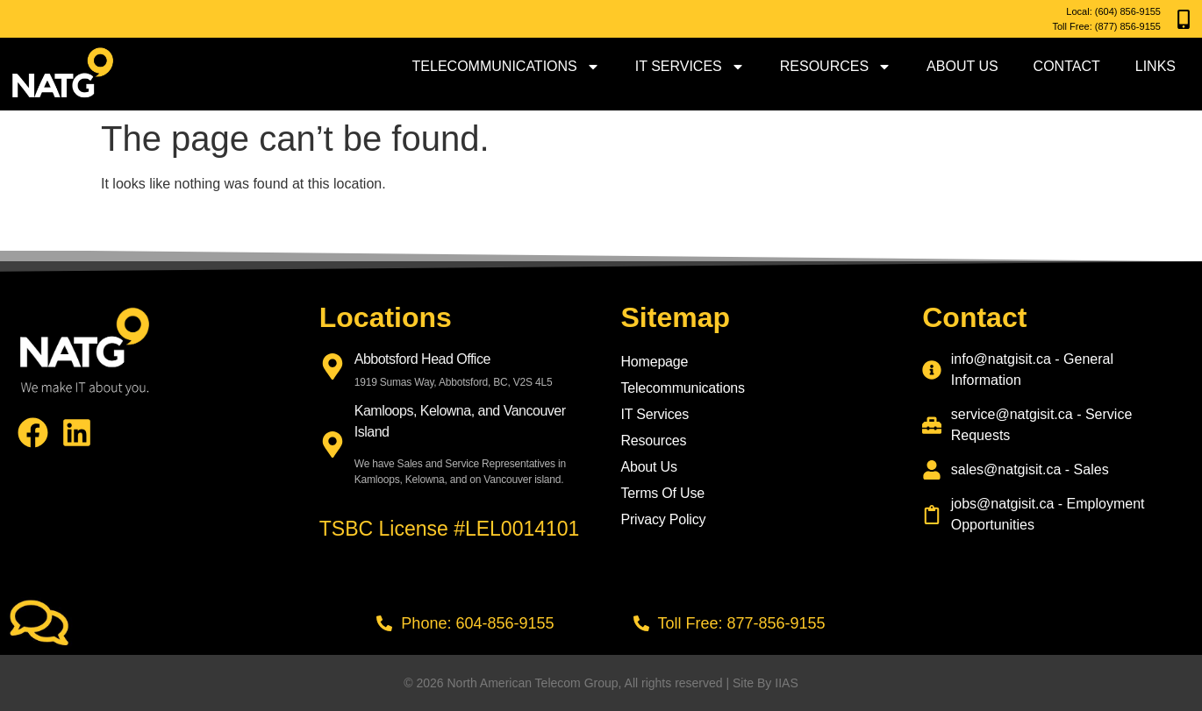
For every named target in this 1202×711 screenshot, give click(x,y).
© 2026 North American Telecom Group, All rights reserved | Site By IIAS (601, 683)
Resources (835, 66)
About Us (962, 66)
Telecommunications (506, 66)
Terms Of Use (663, 493)
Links (1155, 66)
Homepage (655, 361)
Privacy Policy (663, 519)
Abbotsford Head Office (422, 359)
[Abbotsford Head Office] (332, 366)
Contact (1067, 66)
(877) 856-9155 (1128, 26)
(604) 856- (1117, 11)
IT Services (690, 66)
